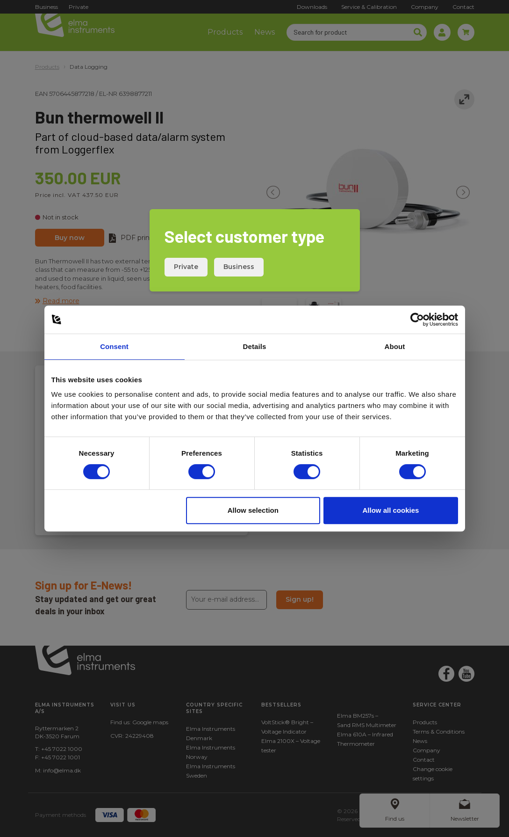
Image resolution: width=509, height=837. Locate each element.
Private (186, 266)
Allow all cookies (391, 510)
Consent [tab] (114, 346)
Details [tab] (254, 346)
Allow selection (253, 510)
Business (238, 266)
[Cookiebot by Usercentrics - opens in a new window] (417, 320)
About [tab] (395, 346)
